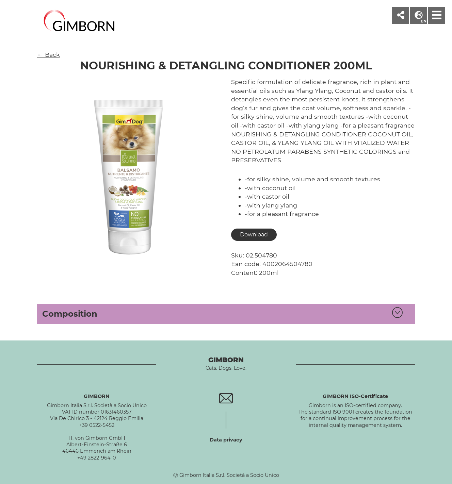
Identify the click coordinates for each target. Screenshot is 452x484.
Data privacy (226, 440)
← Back (48, 54)
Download (254, 234)
